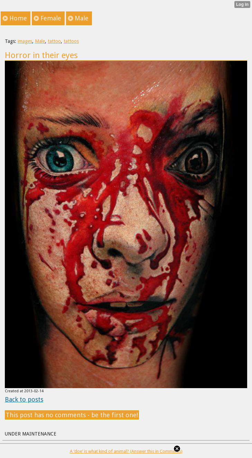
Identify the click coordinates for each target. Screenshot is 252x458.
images (25, 41)
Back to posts (24, 399)
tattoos (71, 41)
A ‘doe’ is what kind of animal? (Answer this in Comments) (126, 451)
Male (40, 41)
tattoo (54, 41)
